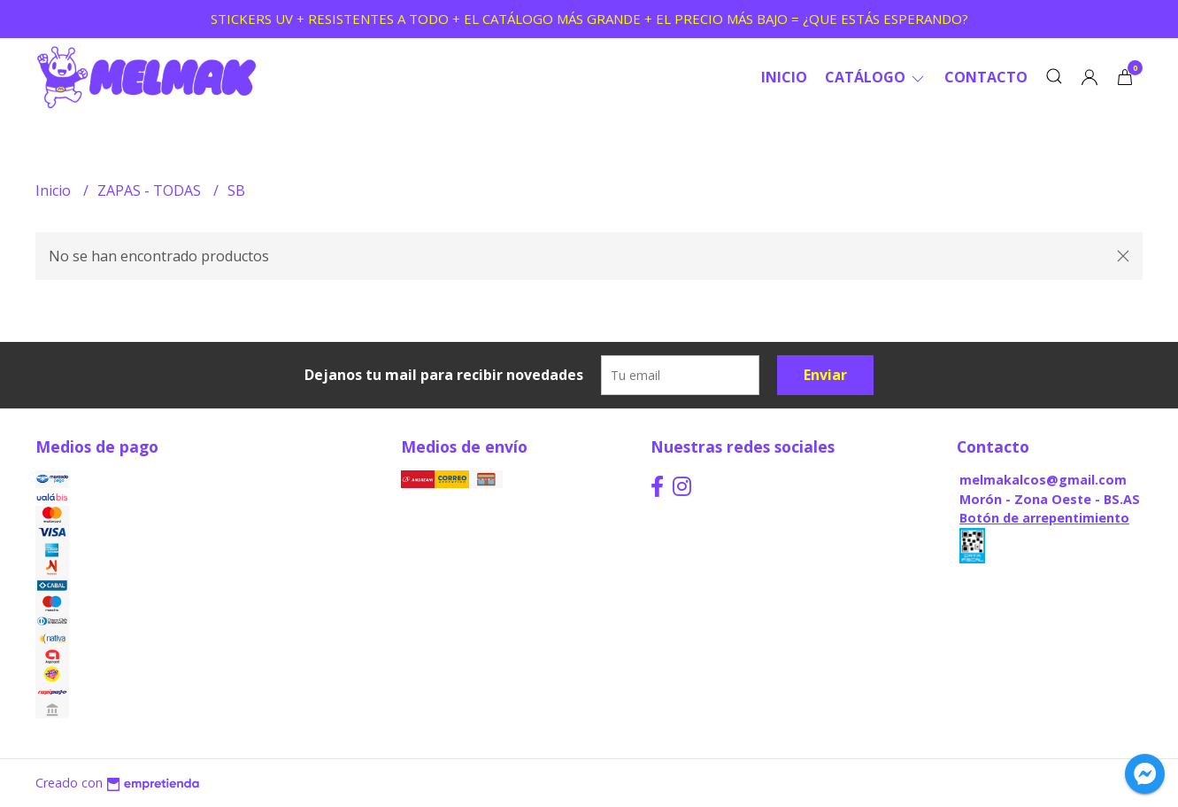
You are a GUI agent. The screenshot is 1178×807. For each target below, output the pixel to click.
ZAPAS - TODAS (150, 190)
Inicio (784, 77)
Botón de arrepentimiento (1044, 517)
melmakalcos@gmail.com (1043, 479)
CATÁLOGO (876, 77)
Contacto (986, 77)
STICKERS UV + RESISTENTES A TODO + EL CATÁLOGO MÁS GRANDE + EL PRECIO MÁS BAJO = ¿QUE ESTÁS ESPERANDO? (589, 18)
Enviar (825, 374)
